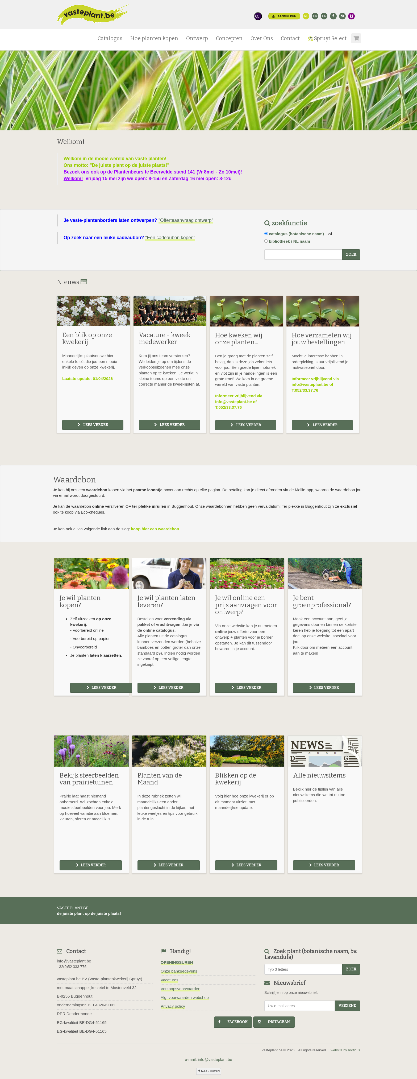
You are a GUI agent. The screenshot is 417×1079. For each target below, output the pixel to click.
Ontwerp (197, 38)
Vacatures (169, 980)
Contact (290, 38)
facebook (233, 1022)
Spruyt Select (327, 38)
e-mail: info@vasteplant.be (208, 1059)
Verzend (347, 1005)
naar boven (209, 1071)
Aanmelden (284, 16)
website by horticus (345, 1050)
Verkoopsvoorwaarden (180, 988)
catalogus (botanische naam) (296, 233)
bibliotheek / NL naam (289, 241)
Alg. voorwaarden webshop (185, 997)
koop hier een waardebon (155, 529)
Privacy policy (173, 1006)
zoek (351, 254)
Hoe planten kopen (154, 38)
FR (315, 16)
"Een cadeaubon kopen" (170, 237)
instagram (274, 1022)
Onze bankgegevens (179, 971)
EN (324, 16)
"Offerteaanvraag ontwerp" (186, 220)
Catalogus (110, 38)
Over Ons (262, 38)
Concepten (229, 38)
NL (306, 16)
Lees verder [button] (93, 425)
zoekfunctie (285, 223)
